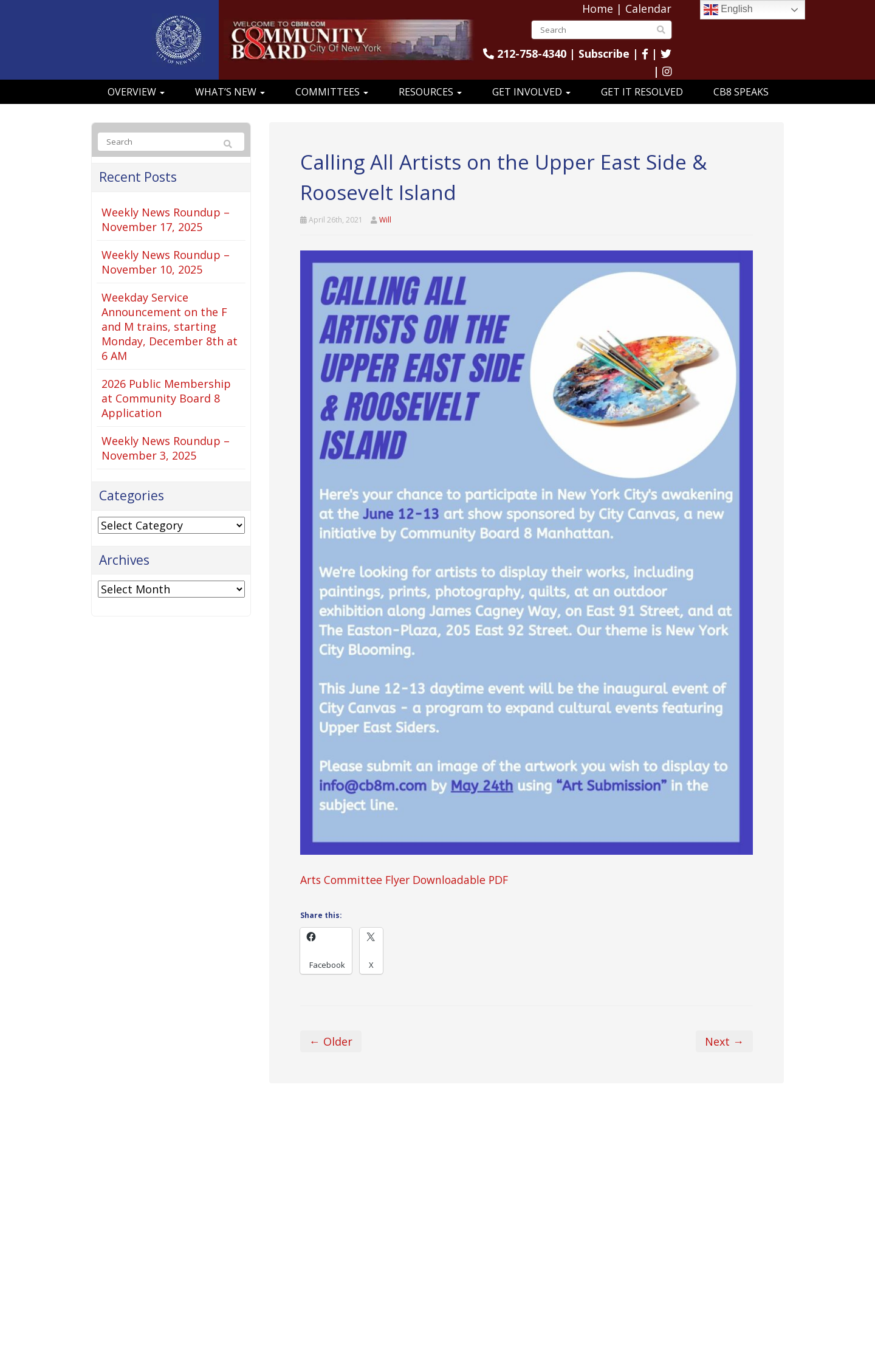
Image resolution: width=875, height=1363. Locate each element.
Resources (430, 91)
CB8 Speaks (741, 91)
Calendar (648, 8)
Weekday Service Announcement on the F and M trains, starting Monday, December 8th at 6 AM (169, 326)
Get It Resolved (642, 91)
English (728, 9)
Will (385, 220)
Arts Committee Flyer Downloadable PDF (407, 879)
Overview (136, 91)
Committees (331, 91)
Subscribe (604, 53)
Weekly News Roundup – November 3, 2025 (165, 448)
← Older (330, 1041)
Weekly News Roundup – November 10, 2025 (165, 262)
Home (597, 8)
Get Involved (531, 91)
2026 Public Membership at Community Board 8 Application (166, 398)
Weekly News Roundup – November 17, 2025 (165, 219)
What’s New (230, 91)
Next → (724, 1041)
